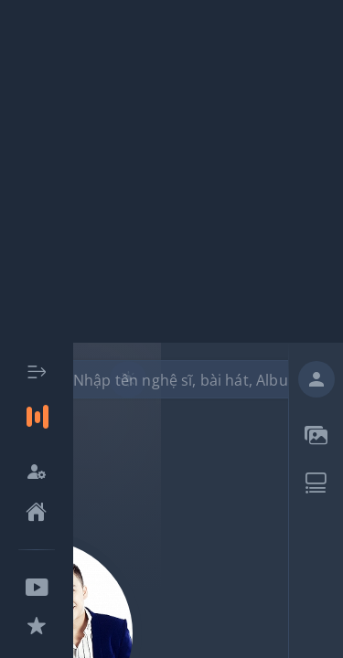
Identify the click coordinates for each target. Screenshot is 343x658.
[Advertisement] (171, 171)
